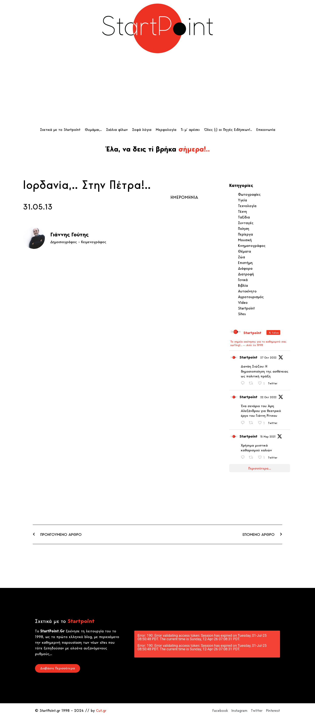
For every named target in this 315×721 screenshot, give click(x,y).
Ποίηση (243, 228)
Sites (242, 314)
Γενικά (243, 280)
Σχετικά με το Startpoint (60, 129)
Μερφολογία (166, 129)
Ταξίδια (244, 217)
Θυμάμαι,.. (93, 129)
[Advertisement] (157, 91)
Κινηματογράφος (252, 245)
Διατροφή (246, 274)
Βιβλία (243, 285)
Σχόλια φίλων (117, 129)
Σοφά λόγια (141, 129)
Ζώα (241, 257)
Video (243, 302)
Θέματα (244, 251)
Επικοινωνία (265, 129)
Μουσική (245, 240)
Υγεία (242, 200)
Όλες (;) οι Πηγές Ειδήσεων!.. (228, 129)
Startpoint (246, 308)
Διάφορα (245, 268)
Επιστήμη (245, 262)
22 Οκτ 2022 (268, 397)
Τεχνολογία (247, 206)
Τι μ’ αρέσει (190, 129)
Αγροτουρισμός (251, 297)
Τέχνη (242, 211)
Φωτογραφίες (249, 194)
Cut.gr (101, 710)
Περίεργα (245, 234)
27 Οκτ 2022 (268, 357)
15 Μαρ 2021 (267, 436)
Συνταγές (246, 223)
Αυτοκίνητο (247, 291)
